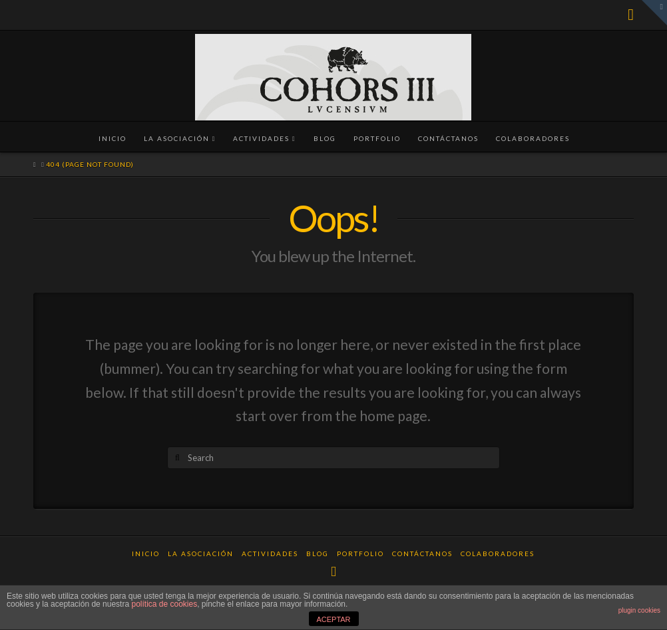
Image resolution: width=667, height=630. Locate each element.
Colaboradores (498, 553)
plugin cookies (639, 610)
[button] (654, 12)
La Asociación (201, 553)
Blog (317, 553)
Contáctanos (422, 553)
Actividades (270, 553)
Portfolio (360, 553)
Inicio (146, 553)
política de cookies (164, 604)
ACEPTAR (333, 619)
